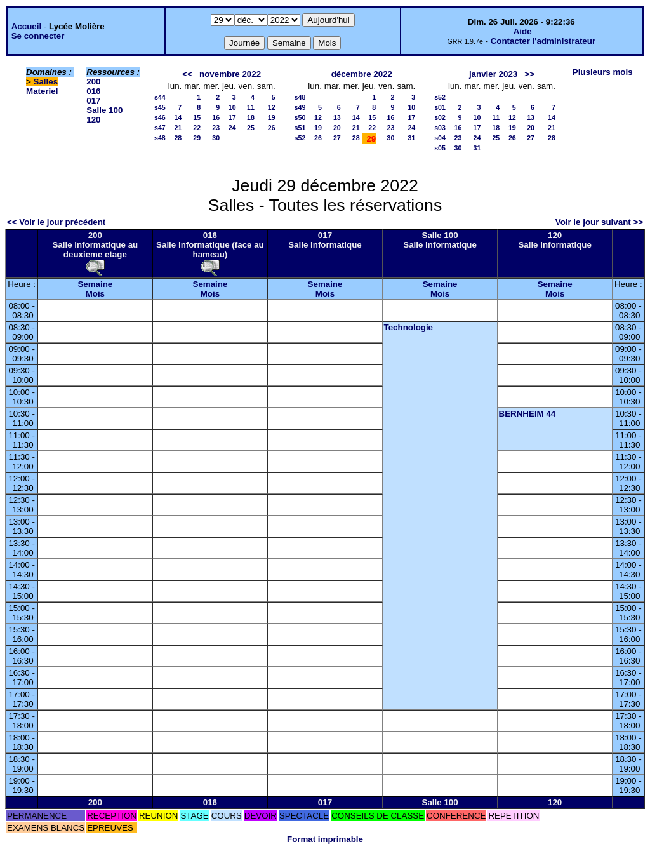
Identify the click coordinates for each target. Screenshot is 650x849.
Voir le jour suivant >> (599, 222)
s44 (160, 97)
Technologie (409, 327)
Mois (95, 293)
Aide (523, 31)
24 (232, 127)
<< (187, 74)
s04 (440, 138)
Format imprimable (325, 839)
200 (93, 81)
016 (93, 91)
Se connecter (38, 36)
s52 (300, 138)
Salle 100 (104, 110)
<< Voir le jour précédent (56, 222)
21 (178, 127)
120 (93, 119)
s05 (440, 148)
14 (178, 117)
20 (337, 127)
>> (529, 74)
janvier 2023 (493, 74)
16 (216, 117)
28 (178, 138)
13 (337, 117)
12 (271, 107)
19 (271, 117)
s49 (300, 107)
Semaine (94, 284)
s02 (440, 117)
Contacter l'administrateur (543, 41)
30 (216, 138)
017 (93, 100)
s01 (440, 107)
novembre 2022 (230, 74)
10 (232, 107)
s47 (160, 127)
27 (337, 138)
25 (251, 127)
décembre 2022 (361, 74)
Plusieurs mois (603, 72)
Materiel (42, 91)
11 (251, 107)
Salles (46, 81)
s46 (160, 117)
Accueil (26, 26)
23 (216, 127)
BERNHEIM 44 (527, 413)
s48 (160, 138)
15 (197, 117)
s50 (300, 117)
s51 (300, 127)
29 (197, 138)
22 (197, 127)
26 (271, 127)
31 (411, 138)
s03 (440, 127)
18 (251, 117)
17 (232, 117)
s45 (160, 107)
